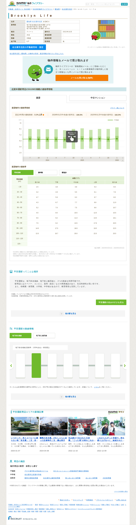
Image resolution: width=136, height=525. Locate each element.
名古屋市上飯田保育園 (51, 478)
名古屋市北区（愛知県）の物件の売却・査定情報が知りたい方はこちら (37, 53)
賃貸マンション (44, 504)
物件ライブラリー (71, 509)
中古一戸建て (115, 504)
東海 (32, 511)
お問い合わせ (121, 500)
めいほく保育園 (91, 478)
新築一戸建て (105, 504)
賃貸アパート (54, 504)
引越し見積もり (51, 509)
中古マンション (95, 504)
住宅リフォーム (20, 509)
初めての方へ (65, 500)
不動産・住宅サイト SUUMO (19, 9)
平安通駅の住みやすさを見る (111, 302)
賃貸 (36, 504)
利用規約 (89, 500)
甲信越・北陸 (26, 511)
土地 (122, 504)
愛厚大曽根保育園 (31, 478)
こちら (96, 387)
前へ (11, 366)
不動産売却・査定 (32, 509)
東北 (15, 511)
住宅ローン (60, 509)
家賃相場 (72, 504)
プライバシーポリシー (104, 500)
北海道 (10, 511)
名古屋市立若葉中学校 (33, 474)
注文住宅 (11, 509)
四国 (40, 511)
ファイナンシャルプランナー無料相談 (90, 509)
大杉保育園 (107, 478)
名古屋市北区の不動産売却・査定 (27, 47)
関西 (36, 511)
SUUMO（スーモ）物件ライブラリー (26, 3)
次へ (124, 366)
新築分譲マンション (82, 504)
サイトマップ (78, 500)
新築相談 (42, 509)
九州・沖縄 (51, 511)
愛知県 (57, 9)
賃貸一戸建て (64, 504)
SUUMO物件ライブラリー (43, 9)
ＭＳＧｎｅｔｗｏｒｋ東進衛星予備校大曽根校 (71, 471)
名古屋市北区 (67, 9)
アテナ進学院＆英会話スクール (36, 471)
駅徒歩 (64, 172)
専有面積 (17, 172)
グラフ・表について (117, 108)
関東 (19, 511)
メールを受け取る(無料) (82, 78)
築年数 (40, 172)
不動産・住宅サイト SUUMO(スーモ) (20, 504)
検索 (125, 4)
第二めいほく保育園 (72, 478)
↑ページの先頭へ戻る (121, 491)
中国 (44, 511)
